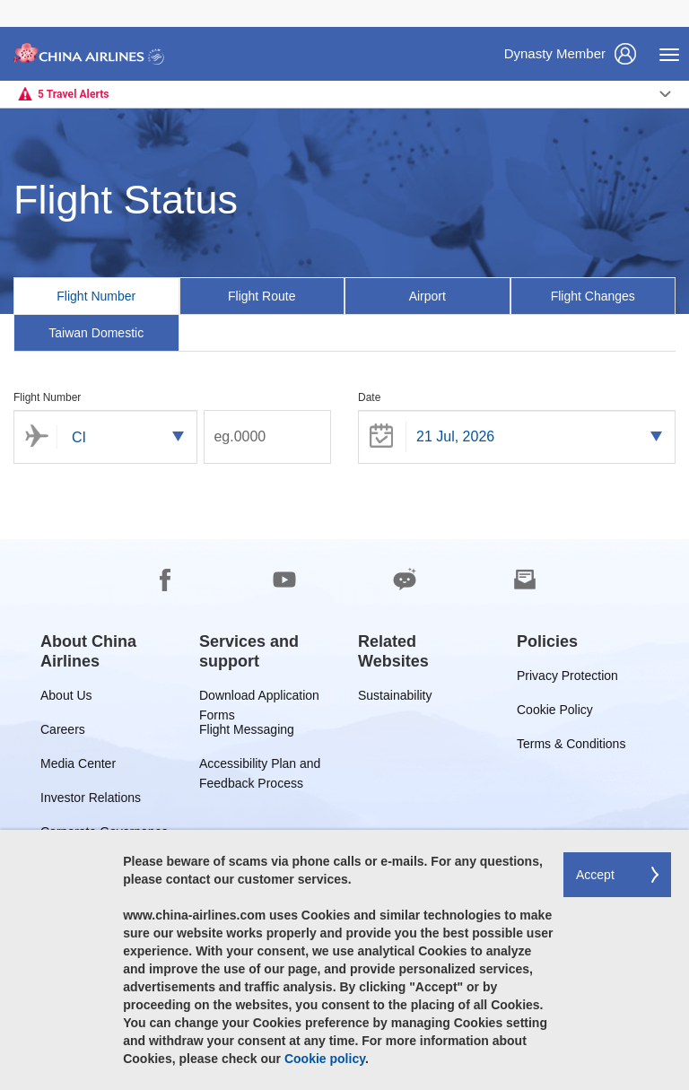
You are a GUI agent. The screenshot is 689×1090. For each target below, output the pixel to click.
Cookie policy (324, 1058)
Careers (62, 732)
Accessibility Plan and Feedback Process (259, 766)
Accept (595, 875)
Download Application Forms (259, 698)
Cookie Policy (555, 713)
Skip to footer (13, 0)
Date (369, 397)
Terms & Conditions (571, 747)
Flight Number (47, 397)
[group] (106, 651)
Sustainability (395, 698)
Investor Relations (90, 801)
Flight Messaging (246, 732)
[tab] (96, 296)
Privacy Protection (567, 679)
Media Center (78, 766)
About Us (66, 698)
